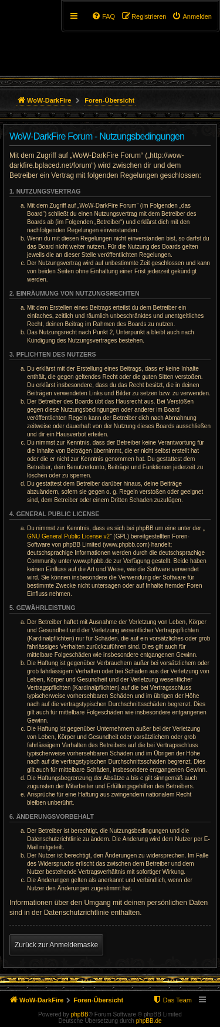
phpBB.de (149, 1021)
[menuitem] (192, 16)
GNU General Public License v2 (68, 536)
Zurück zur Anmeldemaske (56, 945)
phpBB (80, 1014)
